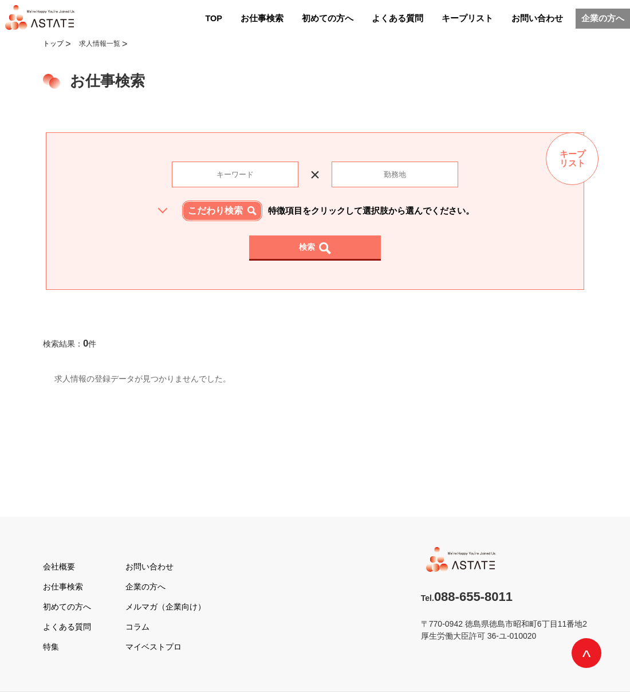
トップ (53, 44)
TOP (213, 18)
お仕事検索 (262, 18)
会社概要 (59, 566)
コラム (137, 626)
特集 (51, 646)
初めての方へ (327, 18)
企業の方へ (602, 18)
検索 (307, 246)
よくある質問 (397, 18)
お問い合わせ (537, 18)
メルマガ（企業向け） (165, 606)
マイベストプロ (153, 646)
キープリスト (467, 18)
